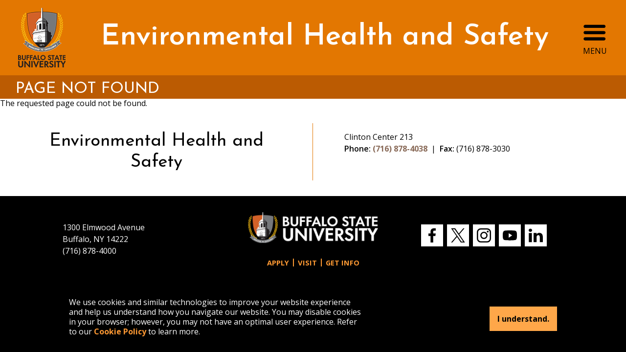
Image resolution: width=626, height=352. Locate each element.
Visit (307, 263)
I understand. (523, 318)
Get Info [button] (342, 263)
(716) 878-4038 (400, 148)
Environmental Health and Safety (325, 37)
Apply (278, 263)
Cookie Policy (120, 331)
